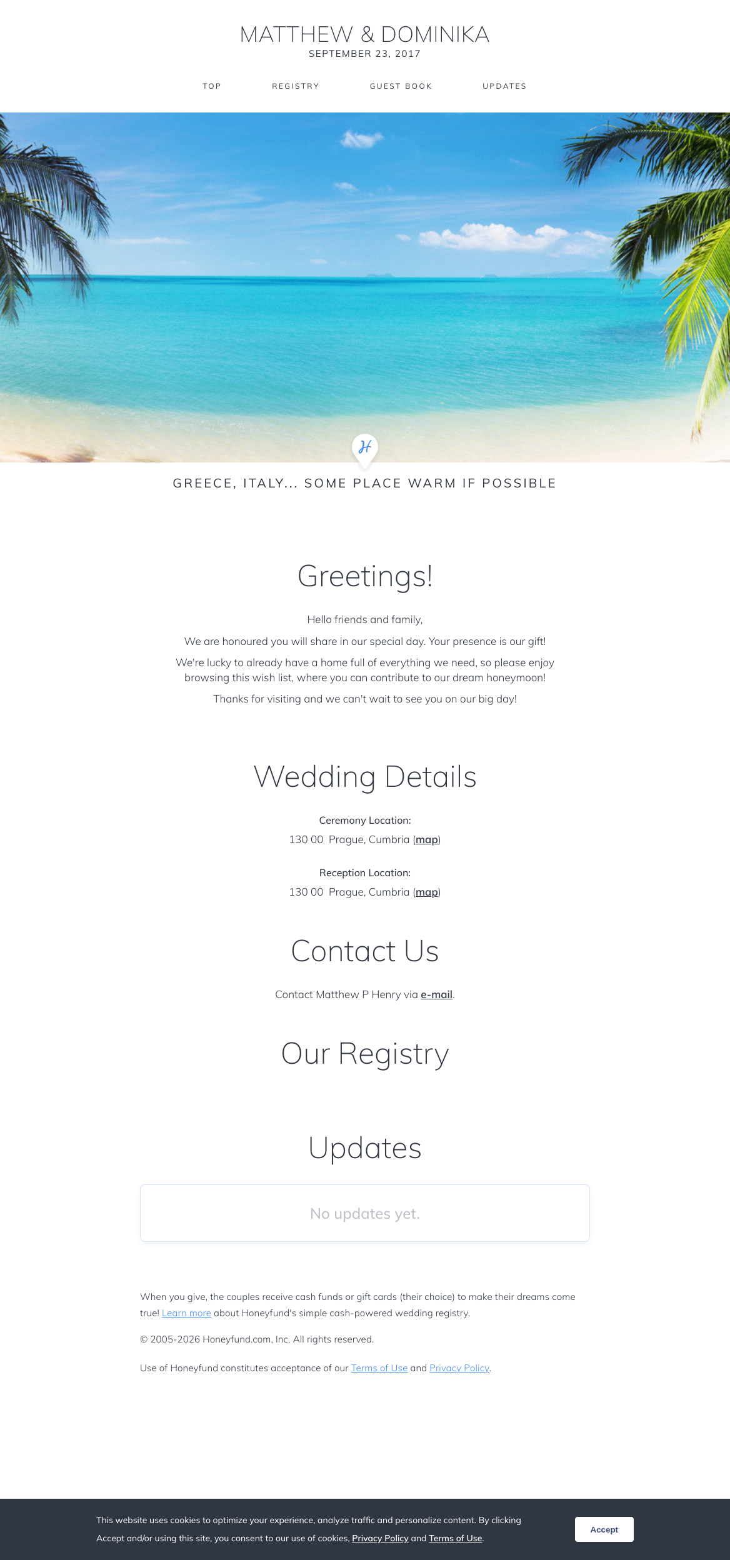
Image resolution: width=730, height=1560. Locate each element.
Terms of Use (379, 1368)
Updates (505, 86)
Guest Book (401, 86)
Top (212, 86)
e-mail (436, 994)
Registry (295, 86)
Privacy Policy (459, 1368)
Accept (604, 1529)
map (427, 839)
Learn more (186, 1313)
